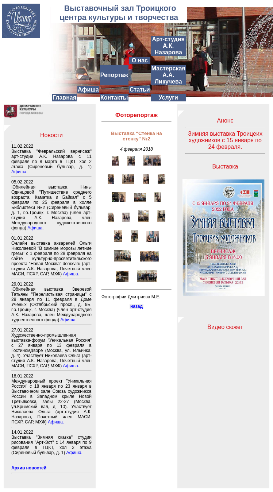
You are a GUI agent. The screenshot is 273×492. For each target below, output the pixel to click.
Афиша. (19, 171)
